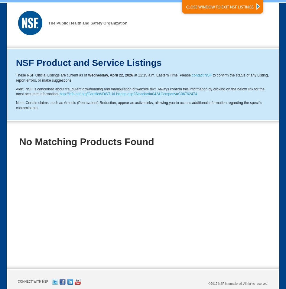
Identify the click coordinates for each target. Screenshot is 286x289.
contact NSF (202, 75)
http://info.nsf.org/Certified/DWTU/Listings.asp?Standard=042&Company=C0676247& (128, 94)
